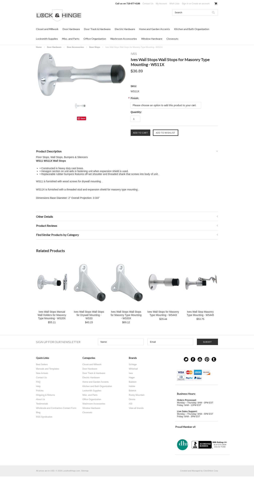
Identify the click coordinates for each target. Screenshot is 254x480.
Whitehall (133, 369)
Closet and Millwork (47, 29)
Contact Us (147, 3)
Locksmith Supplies (47, 38)
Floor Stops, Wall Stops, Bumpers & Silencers (62, 157)
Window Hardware (151, 38)
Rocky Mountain (136, 395)
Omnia (132, 399)
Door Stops (94, 47)
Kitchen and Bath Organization (191, 29)
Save (83, 118)
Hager (132, 377)
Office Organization (95, 38)
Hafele (132, 386)
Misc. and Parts (70, 38)
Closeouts (172, 38)
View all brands (136, 408)
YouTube (200, 359)
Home (39, 47)
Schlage (133, 364)
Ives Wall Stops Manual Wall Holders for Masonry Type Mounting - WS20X (52, 315)
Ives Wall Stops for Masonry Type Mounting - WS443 (163, 313)
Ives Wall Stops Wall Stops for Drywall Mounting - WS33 (89, 315)
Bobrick (132, 390)
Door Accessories (75, 47)
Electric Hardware (125, 29)
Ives (131, 373)
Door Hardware (71, 29)
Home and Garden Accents (154, 29)
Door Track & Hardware (97, 29)
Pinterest (207, 359)
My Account (161, 3)
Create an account (200, 3)
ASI (130, 404)
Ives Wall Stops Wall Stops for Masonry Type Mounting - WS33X (126, 315)
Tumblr (214, 359)
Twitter (186, 359)
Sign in (185, 3)
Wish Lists (174, 3)
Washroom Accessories (123, 38)
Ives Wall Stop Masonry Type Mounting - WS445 (200, 313)
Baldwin (132, 382)
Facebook (193, 359)
